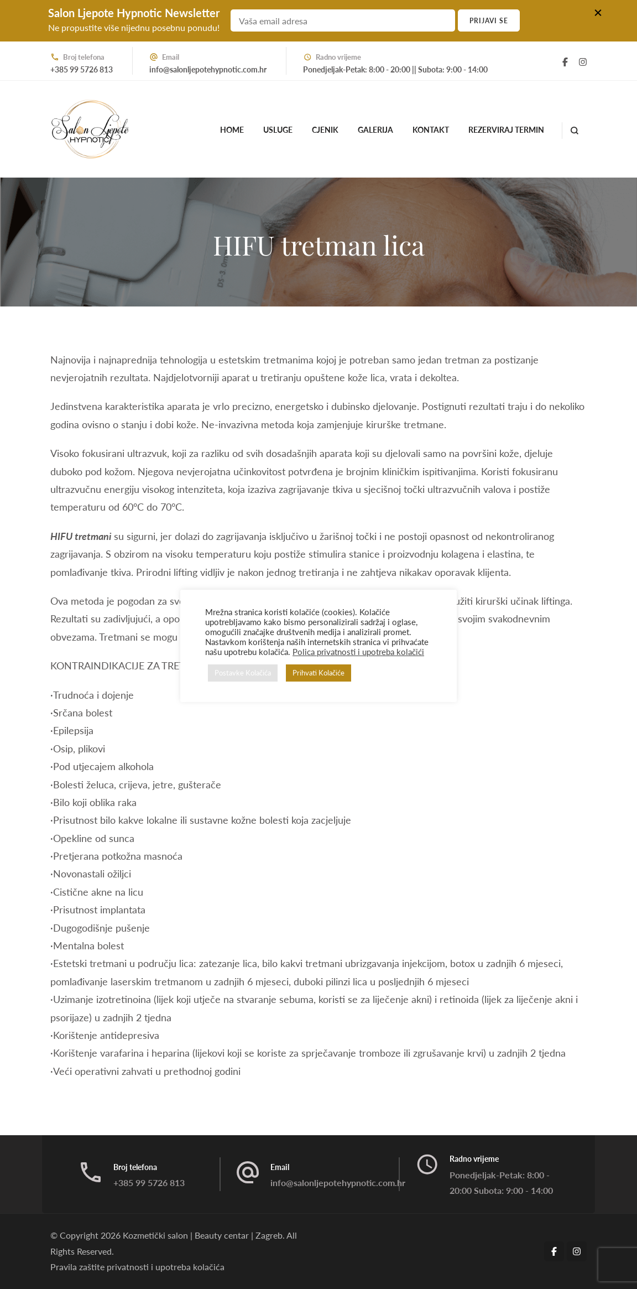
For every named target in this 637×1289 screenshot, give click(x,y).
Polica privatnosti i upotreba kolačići (358, 652)
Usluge (278, 129)
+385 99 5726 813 (81, 69)
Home (232, 129)
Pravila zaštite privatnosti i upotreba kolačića (137, 1266)
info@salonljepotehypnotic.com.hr (208, 69)
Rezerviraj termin (506, 129)
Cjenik (325, 129)
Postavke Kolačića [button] (243, 672)
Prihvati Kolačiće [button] (318, 672)
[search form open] (574, 130)
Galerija (375, 129)
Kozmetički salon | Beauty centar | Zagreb (203, 1235)
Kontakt (431, 129)
